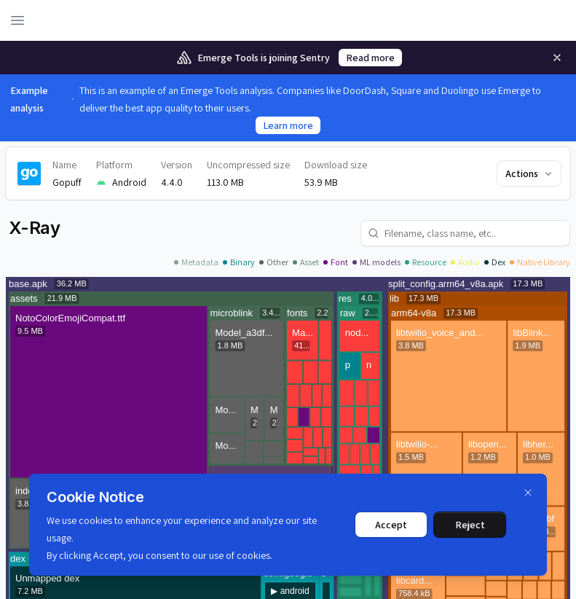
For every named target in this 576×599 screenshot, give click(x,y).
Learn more (288, 125)
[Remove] (557, 57)
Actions (529, 173)
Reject (470, 524)
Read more (370, 57)
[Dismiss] (528, 492)
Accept (391, 524)
